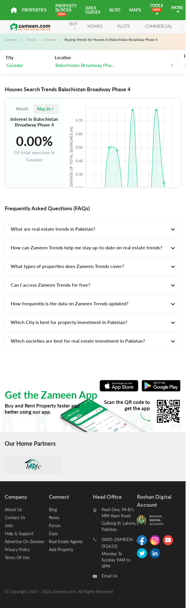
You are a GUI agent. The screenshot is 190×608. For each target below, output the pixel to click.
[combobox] (26, 65)
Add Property (61, 549)
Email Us (109, 576)
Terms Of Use (17, 557)
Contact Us (15, 517)
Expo (53, 533)
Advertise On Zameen (24, 541)
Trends (30, 39)
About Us (13, 509)
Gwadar (50, 39)
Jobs (9, 525)
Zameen (11, 39)
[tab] (93, 229)
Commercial (158, 26)
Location (63, 58)
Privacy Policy (17, 549)
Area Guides (92, 10)
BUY (73, 25)
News (54, 517)
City (9, 58)
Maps (135, 10)
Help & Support (19, 533)
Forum (55, 525)
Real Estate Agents (66, 541)
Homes (95, 26)
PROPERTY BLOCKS (65, 9)
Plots (123, 26)
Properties (34, 10)
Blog (114, 10)
